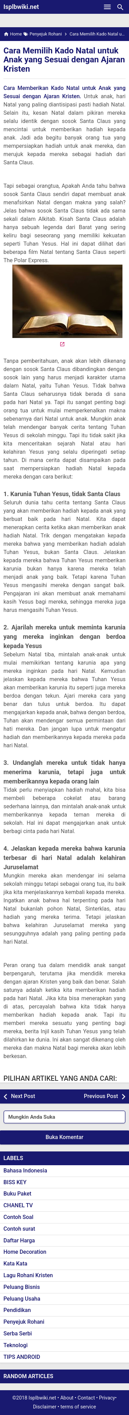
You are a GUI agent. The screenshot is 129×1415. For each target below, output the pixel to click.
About (66, 1398)
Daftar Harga (19, 1240)
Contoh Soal (18, 1217)
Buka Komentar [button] (65, 1137)
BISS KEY (14, 1182)
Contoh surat (19, 1229)
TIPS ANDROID (21, 1357)
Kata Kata (15, 1263)
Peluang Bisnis (21, 1287)
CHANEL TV (18, 1205)
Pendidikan (17, 1310)
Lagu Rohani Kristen (28, 1275)
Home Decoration (24, 1252)
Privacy (107, 1398)
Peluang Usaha (21, 1298)
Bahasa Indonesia (25, 1170)
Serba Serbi (17, 1333)
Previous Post (101, 1096)
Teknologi (15, 1345)
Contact (86, 1398)
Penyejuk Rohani (23, 1322)
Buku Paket (17, 1193)
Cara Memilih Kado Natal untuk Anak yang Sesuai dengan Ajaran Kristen (64, 60)
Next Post (23, 1096)
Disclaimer (44, 1407)
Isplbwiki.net (21, 6)
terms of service (78, 1407)
